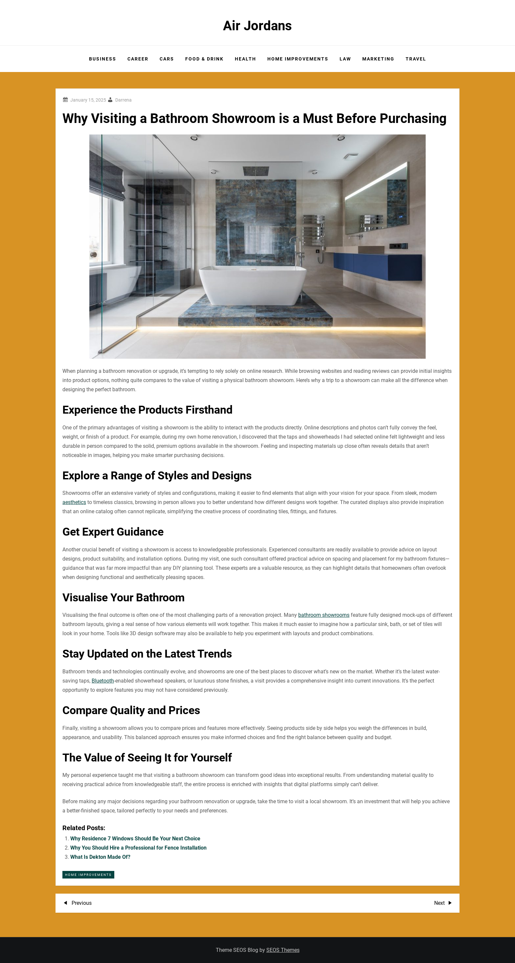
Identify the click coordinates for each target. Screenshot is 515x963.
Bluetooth (103, 681)
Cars (167, 58)
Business (102, 58)
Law (345, 58)
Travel (416, 58)
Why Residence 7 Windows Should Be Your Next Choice (135, 838)
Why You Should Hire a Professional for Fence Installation (138, 848)
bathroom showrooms (323, 615)
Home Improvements (297, 58)
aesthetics (74, 502)
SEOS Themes (283, 950)
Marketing (378, 58)
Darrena (123, 100)
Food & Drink (204, 58)
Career (137, 58)
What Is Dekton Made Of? (100, 857)
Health (245, 58)
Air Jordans (257, 26)
